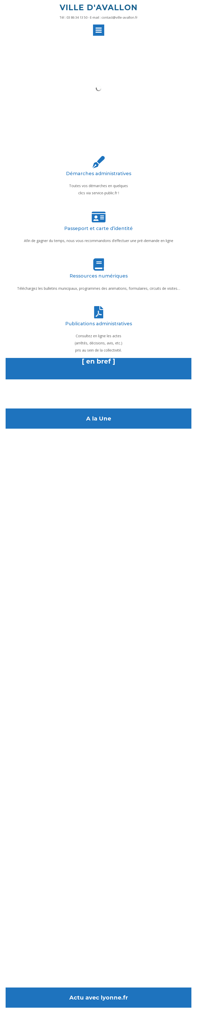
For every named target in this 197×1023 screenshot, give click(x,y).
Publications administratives (98, 324)
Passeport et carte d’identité (98, 228)
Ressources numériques (99, 276)
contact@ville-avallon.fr (119, 17)
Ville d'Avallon (99, 7)
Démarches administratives (98, 173)
